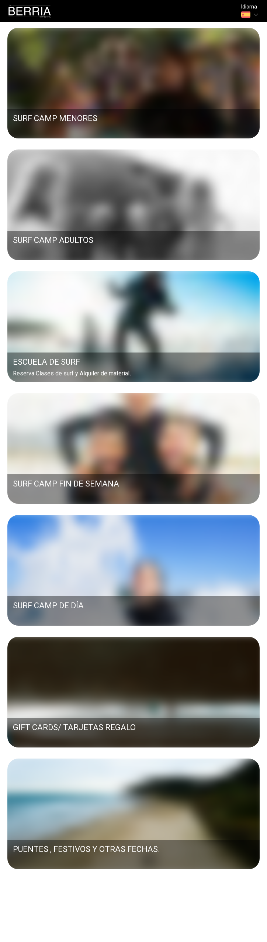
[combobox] (250, 14)
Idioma (249, 7)
